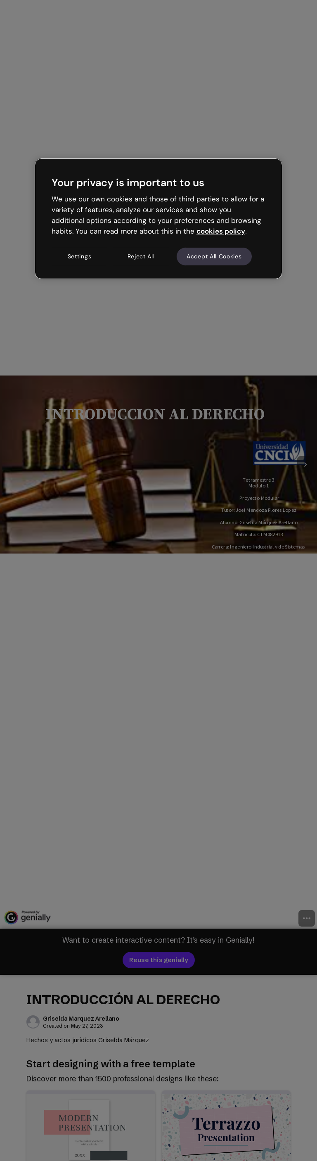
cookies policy (220, 231)
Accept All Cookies (214, 256)
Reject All (141, 256)
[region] (158, 218)
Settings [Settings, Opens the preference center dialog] (80, 256)
